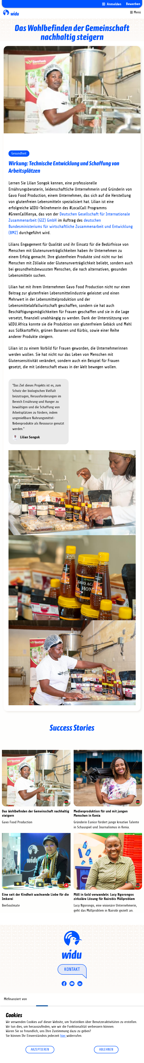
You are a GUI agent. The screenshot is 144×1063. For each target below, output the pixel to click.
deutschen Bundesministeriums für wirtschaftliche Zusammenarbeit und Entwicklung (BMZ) (71, 226)
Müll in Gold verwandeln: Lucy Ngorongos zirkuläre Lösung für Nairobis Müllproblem (104, 897)
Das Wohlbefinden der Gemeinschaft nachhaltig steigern (35, 813)
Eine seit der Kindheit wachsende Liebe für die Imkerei (35, 897)
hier (63, 1036)
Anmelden (114, 4)
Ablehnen (106, 1050)
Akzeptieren (40, 1050)
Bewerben (133, 4)
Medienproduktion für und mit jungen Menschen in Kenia (101, 813)
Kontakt (72, 969)
